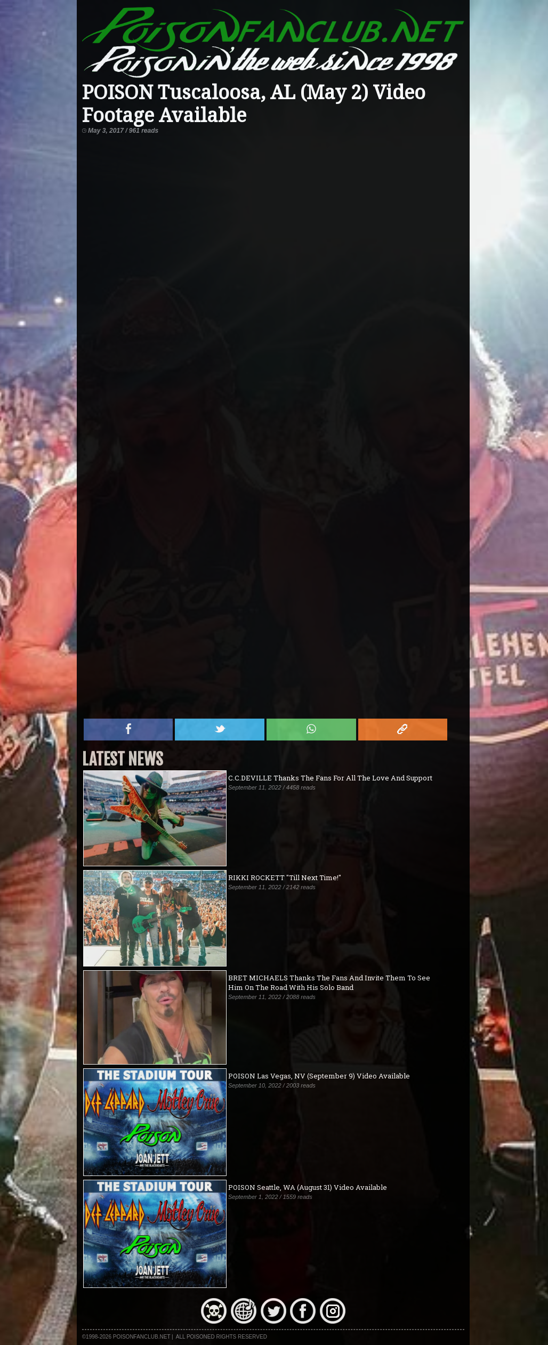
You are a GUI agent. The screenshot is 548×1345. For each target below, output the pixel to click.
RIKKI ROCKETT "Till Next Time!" (284, 877)
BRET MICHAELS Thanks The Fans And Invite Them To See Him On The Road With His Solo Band (329, 982)
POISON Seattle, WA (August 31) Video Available (307, 1187)
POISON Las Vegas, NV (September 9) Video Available (319, 1076)
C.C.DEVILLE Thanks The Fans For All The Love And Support (330, 778)
